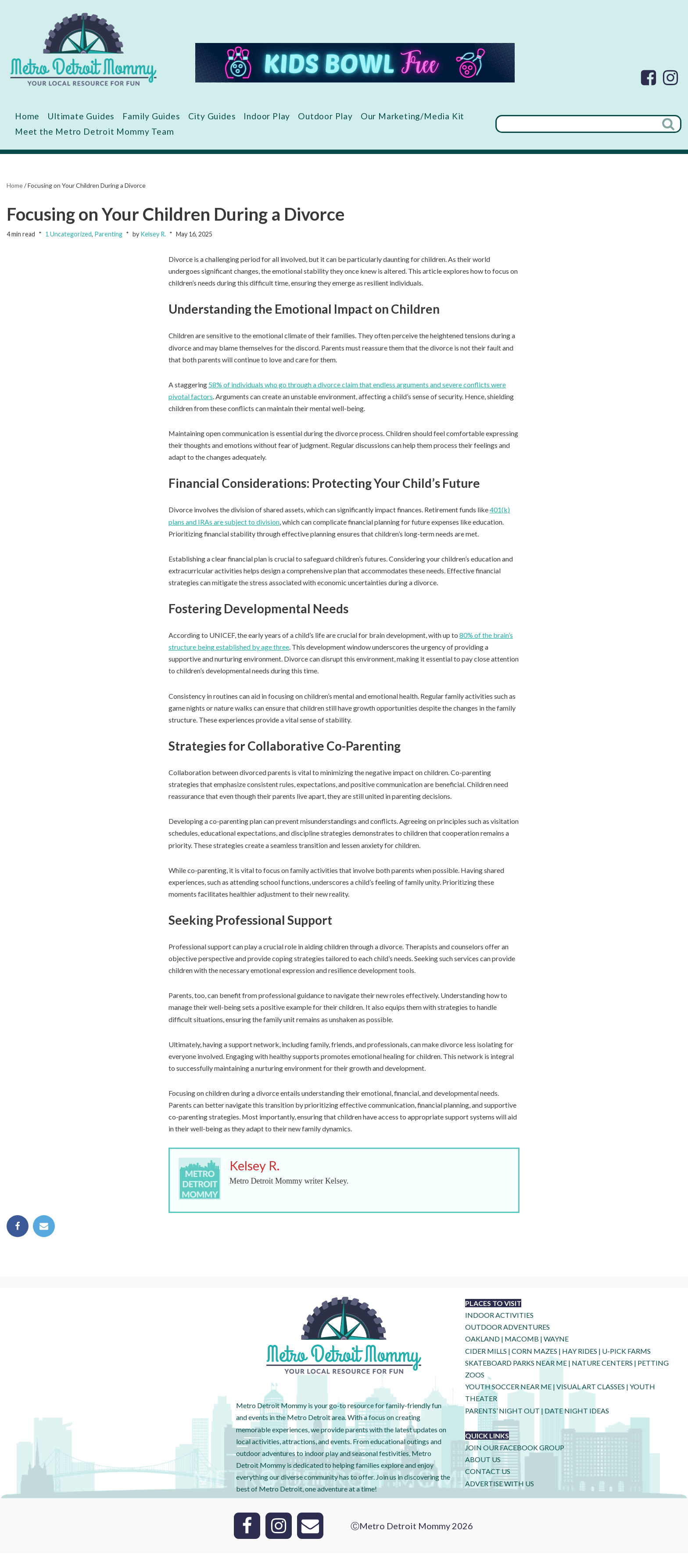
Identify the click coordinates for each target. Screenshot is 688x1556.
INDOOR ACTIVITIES (499, 1318)
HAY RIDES (579, 1354)
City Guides (212, 116)
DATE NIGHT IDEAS (577, 1413)
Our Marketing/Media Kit (413, 116)
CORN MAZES (534, 1354)
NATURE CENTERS (602, 1366)
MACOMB (522, 1342)
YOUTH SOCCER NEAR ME (508, 1390)
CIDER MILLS (486, 1354)
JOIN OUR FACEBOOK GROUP (514, 1450)
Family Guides (151, 116)
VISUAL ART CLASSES (590, 1390)
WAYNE (556, 1342)
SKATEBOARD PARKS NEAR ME (516, 1366)
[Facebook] (648, 78)
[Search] (576, 124)
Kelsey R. (153, 234)
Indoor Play (267, 116)
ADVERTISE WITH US (499, 1486)
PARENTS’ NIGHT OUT (502, 1413)
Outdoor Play (325, 116)
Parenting (108, 234)
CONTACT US (487, 1474)
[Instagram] (670, 78)
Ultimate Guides (81, 116)
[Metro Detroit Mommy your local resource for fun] (83, 49)
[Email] (310, 1529)
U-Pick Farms (626, 1354)
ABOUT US (483, 1463)
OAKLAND (482, 1342)
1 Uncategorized (68, 234)
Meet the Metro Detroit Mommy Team (94, 131)
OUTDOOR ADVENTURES (507, 1330)
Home (27, 116)
